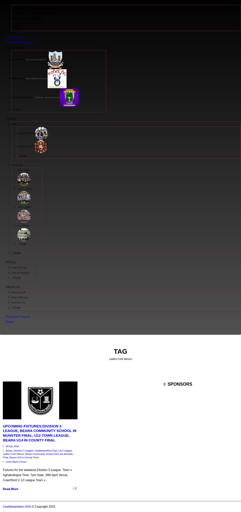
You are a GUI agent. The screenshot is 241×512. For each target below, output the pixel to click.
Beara (9, 450)
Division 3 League (23, 450)
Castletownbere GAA (17, 506)
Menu (5, 2)
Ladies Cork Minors (13, 454)
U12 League (65, 450)
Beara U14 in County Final (23, 457)
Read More (10, 489)
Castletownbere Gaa (46, 450)
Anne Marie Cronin (16, 461)
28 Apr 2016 (12, 446)
